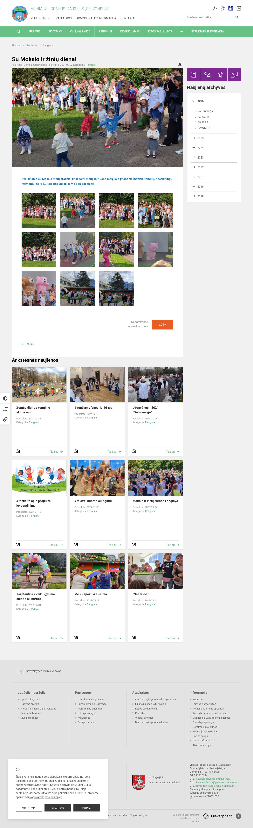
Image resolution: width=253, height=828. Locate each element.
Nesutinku (57, 807)
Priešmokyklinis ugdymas (92, 703)
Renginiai (48, 45)
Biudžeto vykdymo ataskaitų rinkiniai (155, 699)
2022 (200, 167)
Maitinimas (84, 717)
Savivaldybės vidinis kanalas (39, 671)
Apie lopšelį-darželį (31, 699)
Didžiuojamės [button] (130, 31)
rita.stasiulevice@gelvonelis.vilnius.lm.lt (217, 782)
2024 (200, 147)
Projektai (140, 713)
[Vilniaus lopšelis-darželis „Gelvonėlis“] (21, 12)
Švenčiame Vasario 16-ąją (93, 408)
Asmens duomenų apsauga (208, 708)
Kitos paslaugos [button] (160, 31)
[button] (214, 8)
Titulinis (16, 45)
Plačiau (54, 451)
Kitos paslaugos (87, 713)
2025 (200, 138)
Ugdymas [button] (55, 31)
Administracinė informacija (96, 18)
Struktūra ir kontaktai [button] (208, 31)
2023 (200, 157)
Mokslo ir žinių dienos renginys (155, 501)
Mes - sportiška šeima (90, 594)
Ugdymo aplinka (30, 703)
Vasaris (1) (204, 122)
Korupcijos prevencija (205, 731)
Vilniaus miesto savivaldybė (164, 782)
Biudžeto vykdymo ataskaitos (151, 722)
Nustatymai (29, 807)
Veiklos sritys (41, 18)
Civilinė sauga (200, 736)
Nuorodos (198, 699)
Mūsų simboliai (29, 717)
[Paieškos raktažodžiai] (212, 17)
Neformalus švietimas (90, 708)
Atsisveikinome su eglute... (94, 501)
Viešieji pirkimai (144, 717)
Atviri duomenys (202, 745)
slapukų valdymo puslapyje (45, 797)
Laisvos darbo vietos (204, 703)
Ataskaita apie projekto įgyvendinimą (33, 503)
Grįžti (30, 344)
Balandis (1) (205, 111)
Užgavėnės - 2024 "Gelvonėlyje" (145, 410)
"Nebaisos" (141, 594)
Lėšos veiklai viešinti (146, 708)
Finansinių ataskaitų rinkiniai (151, 703)
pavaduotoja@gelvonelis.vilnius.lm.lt (215, 785)
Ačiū (162, 324)
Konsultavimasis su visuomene (210, 713)
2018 (200, 196)
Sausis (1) (204, 127)
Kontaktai (128, 18)
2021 (200, 177)
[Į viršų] (238, 816)
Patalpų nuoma (86, 722)
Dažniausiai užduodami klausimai (211, 717)
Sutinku (86, 807)
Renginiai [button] (105, 31)
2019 (200, 186)
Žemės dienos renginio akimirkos (33, 410)
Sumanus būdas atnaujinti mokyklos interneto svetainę (186, 818)
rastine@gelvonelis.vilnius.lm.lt (212, 778)
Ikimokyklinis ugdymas (91, 699)
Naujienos (32, 45)
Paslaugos (64, 18)
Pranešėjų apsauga (203, 722)
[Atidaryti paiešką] (237, 17)
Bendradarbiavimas (31, 713)
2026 (200, 100)
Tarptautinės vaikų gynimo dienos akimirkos (35, 596)
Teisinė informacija (203, 740)
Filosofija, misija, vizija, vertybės (38, 708)
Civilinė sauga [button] (80, 31)
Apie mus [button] (34, 31)
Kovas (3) (203, 117)
